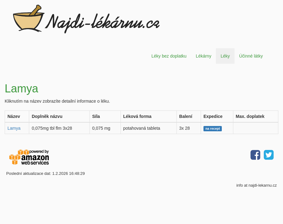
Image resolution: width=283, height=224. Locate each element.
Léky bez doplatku (168, 56)
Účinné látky (251, 56)
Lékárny (203, 56)
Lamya (14, 128)
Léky (225, 56)
